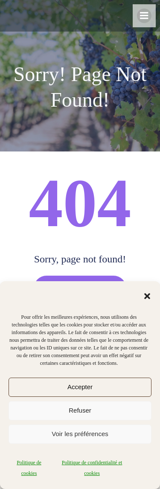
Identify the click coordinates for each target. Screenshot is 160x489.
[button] (147, 296)
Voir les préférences (80, 433)
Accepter (80, 386)
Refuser (80, 410)
